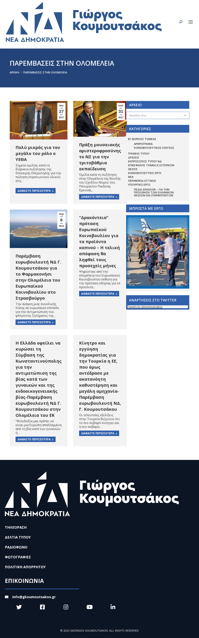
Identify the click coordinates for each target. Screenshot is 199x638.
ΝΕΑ (131, 176)
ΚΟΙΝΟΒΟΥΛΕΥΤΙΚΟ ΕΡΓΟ (144, 172)
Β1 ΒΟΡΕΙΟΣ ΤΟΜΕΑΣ (142, 139)
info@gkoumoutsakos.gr (30, 596)
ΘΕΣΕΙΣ (133, 169)
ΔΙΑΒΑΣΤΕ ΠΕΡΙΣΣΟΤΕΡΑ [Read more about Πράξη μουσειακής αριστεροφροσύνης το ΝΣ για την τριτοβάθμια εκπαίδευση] (99, 196)
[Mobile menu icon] (190, 21)
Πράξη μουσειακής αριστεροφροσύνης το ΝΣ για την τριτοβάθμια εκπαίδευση (100, 156)
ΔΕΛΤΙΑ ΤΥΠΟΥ (18, 537)
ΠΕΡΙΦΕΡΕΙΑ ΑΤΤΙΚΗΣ (142, 180)
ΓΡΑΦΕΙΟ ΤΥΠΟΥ (138, 153)
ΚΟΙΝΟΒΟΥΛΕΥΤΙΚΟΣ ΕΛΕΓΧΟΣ (154, 147)
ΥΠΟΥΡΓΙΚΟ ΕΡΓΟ (139, 184)
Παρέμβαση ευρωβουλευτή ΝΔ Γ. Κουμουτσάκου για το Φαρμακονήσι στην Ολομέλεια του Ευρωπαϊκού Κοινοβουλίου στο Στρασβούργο (38, 277)
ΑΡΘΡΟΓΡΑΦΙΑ (143, 143)
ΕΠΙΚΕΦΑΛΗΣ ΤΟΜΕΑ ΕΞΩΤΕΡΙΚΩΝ (151, 165)
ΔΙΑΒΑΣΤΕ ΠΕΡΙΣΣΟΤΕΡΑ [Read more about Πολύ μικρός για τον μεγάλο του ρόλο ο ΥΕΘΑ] (35, 190)
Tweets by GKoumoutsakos (144, 307)
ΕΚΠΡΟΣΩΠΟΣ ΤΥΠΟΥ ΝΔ (145, 161)
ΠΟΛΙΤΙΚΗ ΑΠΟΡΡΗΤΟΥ (25, 567)
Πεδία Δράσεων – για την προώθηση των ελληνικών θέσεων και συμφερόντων (154, 192)
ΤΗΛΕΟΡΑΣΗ (16, 527)
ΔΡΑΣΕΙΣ (133, 157)
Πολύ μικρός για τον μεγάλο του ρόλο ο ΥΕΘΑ (38, 153)
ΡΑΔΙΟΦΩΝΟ (16, 547)
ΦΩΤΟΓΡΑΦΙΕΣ (18, 557)
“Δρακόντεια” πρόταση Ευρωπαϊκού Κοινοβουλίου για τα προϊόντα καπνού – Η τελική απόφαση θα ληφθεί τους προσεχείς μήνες (99, 241)
